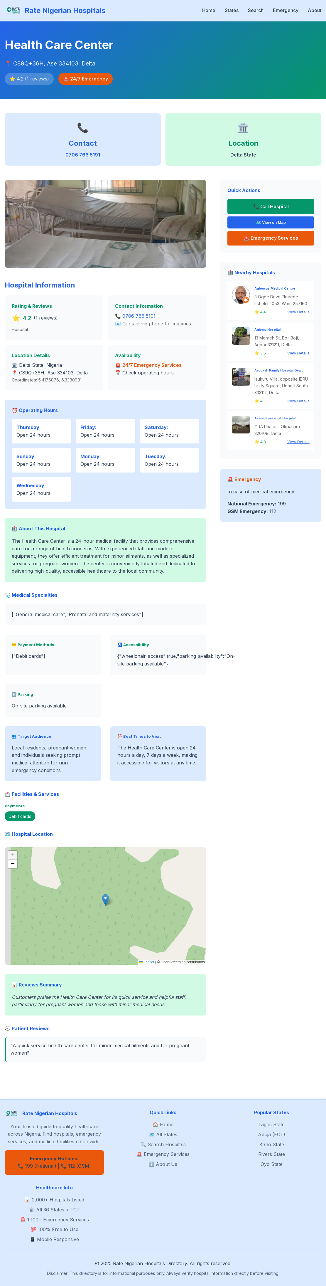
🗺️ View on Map (271, 222)
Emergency (285, 10)
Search (255, 10)
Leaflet (146, 962)
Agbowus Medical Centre (274, 289)
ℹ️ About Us (162, 1164)
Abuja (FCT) (271, 1134)
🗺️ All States (163, 1134)
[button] (105, 900)
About (314, 10)
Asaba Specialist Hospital (274, 419)
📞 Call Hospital (271, 206)
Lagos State (272, 1124)
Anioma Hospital (267, 330)
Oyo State (272, 1164)
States (232, 10)
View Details (298, 312)
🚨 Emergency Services (163, 1154)
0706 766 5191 (82, 155)
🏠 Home (163, 1124)
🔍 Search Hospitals (163, 1144)
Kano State (271, 1144)
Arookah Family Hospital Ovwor (279, 371)
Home (208, 10)
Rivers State (271, 1154)
